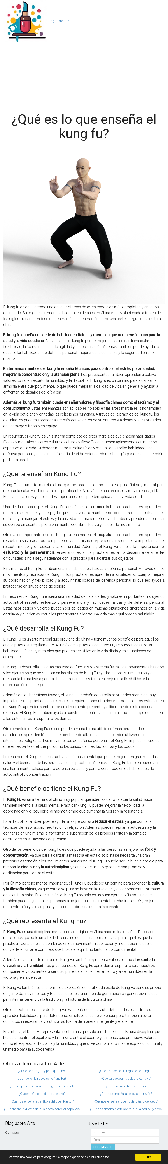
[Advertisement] (84, 75)
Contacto (12, 1133)
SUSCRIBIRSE (102, 1147)
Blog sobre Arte (58, 21)
